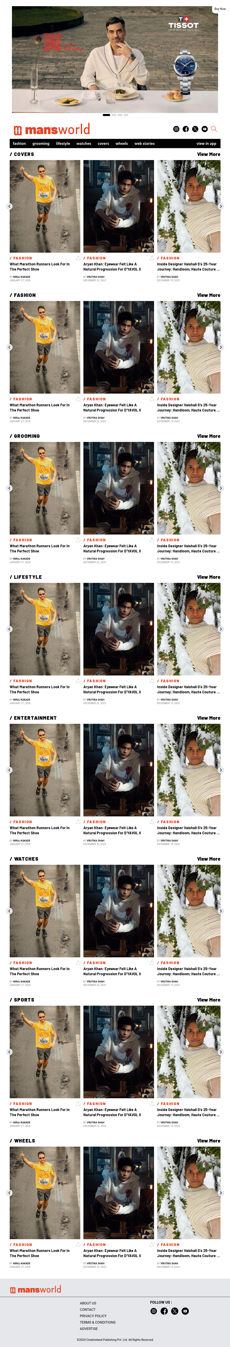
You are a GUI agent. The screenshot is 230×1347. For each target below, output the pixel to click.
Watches (84, 143)
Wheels (122, 143)
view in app (206, 143)
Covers (103, 143)
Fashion (19, 143)
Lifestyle (63, 143)
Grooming (41, 143)
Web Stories (144, 143)
